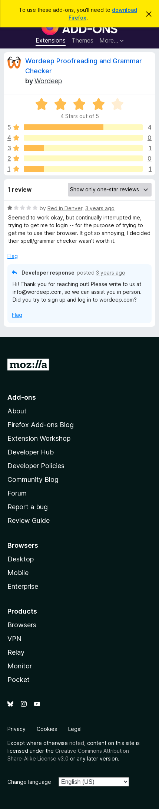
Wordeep (48, 81)
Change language (29, 782)
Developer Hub (30, 452)
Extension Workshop (38, 438)
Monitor (19, 666)
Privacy (16, 729)
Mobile (18, 573)
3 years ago (100, 208)
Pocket (18, 680)
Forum (17, 493)
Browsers (21, 625)
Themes (82, 40)
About (17, 411)
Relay (15, 652)
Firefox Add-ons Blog (40, 425)
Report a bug (27, 507)
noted (76, 743)
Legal (75, 729)
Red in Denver (64, 208)
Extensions (51, 40)
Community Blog (33, 479)
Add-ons (21, 397)
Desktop (20, 559)
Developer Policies (35, 466)
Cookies (47, 729)
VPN (14, 638)
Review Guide (28, 520)
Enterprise (22, 586)
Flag (12, 256)
